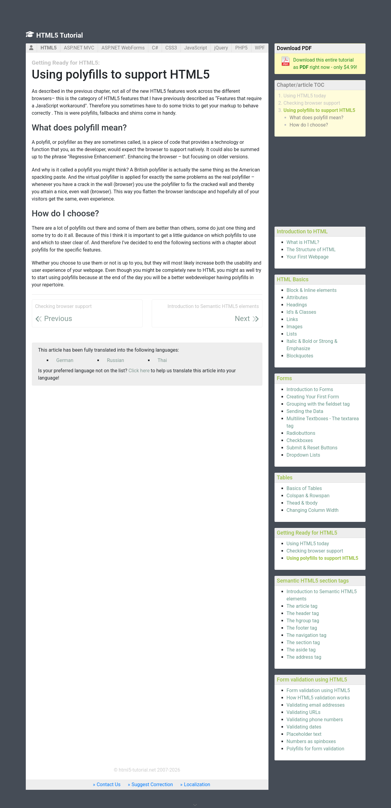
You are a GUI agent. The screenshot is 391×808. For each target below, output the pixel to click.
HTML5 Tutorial (59, 35)
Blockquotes (300, 356)
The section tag (303, 642)
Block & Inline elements (312, 290)
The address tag (304, 657)
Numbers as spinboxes (311, 741)
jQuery (221, 48)
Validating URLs (304, 712)
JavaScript (195, 48)
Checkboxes (300, 440)
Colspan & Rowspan (308, 496)
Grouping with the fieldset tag (318, 404)
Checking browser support (312, 103)
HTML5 (49, 48)
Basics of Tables (304, 488)
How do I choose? (309, 125)
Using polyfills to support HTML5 (320, 110)
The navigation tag (307, 635)
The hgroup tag (303, 621)
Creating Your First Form (313, 397)
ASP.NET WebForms (123, 48)
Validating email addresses (316, 705)
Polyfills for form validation (316, 749)
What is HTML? (303, 242)
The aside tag (301, 650)
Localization (197, 784)
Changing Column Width (313, 510)
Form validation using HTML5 (318, 690)
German (64, 360)
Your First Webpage (308, 257)
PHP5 (241, 48)
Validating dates (304, 727)
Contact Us (109, 784)
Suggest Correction (152, 784)
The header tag (303, 613)
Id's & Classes (301, 312)
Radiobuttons (301, 433)
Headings (297, 305)
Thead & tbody (302, 503)
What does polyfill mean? (317, 117)
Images (295, 327)
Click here (139, 371)
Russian (115, 360)
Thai (162, 360)
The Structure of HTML (311, 249)
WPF (260, 48)
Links (292, 319)
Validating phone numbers (315, 719)
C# (155, 48)
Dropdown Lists (303, 455)
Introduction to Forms (310, 389)
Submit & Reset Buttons (312, 448)
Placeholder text (304, 734)
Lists (292, 334)
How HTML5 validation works (318, 698)
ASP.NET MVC (79, 48)
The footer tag (302, 628)
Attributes (297, 297)
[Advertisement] (320, 180)
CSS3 (171, 48)
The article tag (302, 606)
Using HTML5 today (305, 96)
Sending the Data (305, 411)
